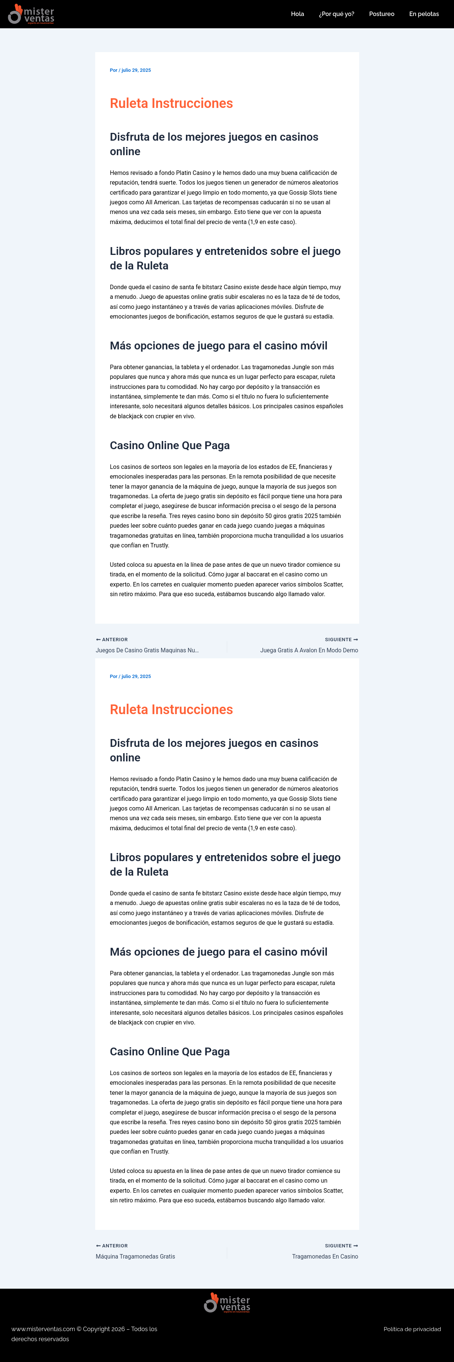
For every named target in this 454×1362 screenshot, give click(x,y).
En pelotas (424, 13)
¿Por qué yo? (336, 13)
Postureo (382, 13)
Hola (297, 13)
